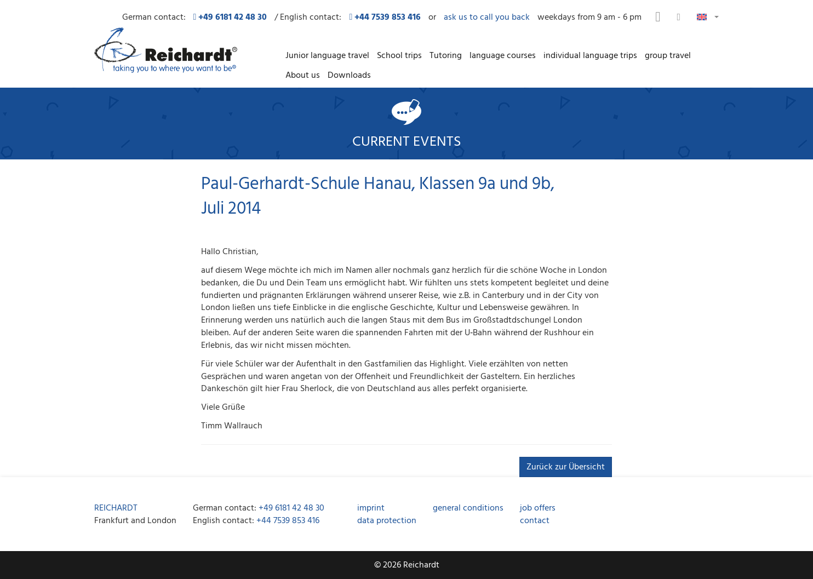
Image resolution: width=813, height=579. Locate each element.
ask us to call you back (487, 17)
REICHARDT (116, 508)
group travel (668, 55)
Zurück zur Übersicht (565, 467)
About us (302, 75)
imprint (371, 508)
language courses (503, 55)
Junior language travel (327, 55)
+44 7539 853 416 (287, 520)
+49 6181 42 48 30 (291, 508)
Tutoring (446, 55)
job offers (538, 508)
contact (534, 520)
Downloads (349, 75)
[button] (708, 16)
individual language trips (590, 55)
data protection (386, 520)
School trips (399, 55)
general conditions (468, 508)
